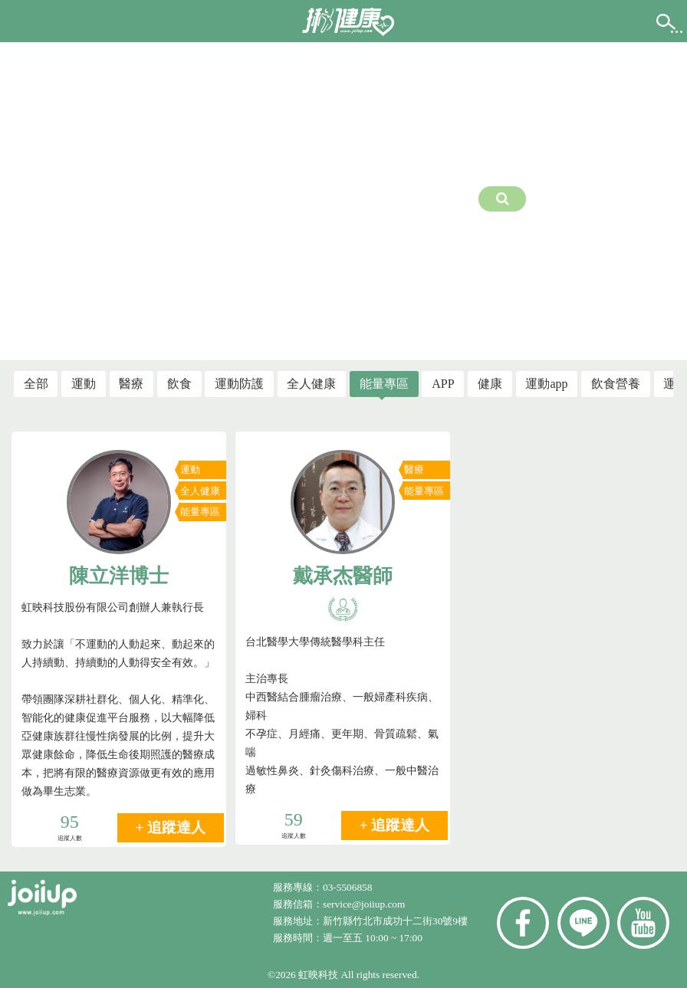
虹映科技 (318, 974)
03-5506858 (347, 887)
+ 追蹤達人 (171, 827)
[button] (25, 19)
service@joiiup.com (365, 904)
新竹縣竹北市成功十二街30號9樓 (395, 921)
